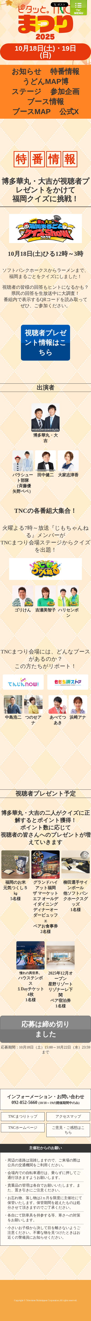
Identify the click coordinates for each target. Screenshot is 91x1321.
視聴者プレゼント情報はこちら (45, 342)
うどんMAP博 (45, 81)
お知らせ (26, 71)
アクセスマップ (68, 1116)
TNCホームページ (22, 1128)
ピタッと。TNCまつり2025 (45, 23)
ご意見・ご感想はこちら (68, 1130)
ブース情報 (45, 101)
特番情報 (64, 71)
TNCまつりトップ (22, 1116)
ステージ (26, 91)
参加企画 (64, 91)
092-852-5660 (24, 1102)
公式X (69, 111)
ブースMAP (31, 111)
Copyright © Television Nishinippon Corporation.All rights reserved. (45, 1300)
